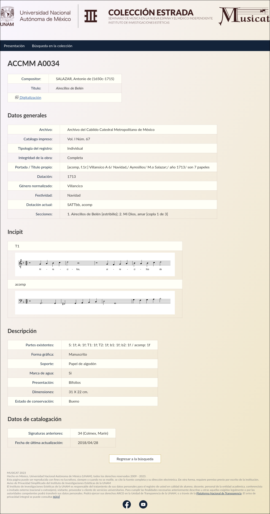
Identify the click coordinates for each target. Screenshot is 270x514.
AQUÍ (56, 496)
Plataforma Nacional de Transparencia (218, 493)
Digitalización (28, 97)
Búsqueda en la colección (52, 45)
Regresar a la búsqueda (135, 459)
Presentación (14, 45)
